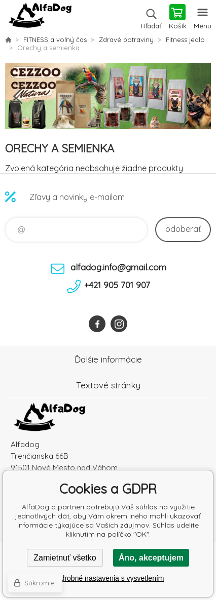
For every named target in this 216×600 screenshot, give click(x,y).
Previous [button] (17, 96)
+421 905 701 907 (117, 284)
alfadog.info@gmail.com (118, 267)
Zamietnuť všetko (64, 557)
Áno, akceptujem (151, 557)
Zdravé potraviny (126, 39)
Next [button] (198, 96)
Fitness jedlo (185, 39)
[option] (108, 96)
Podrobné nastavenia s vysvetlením (108, 578)
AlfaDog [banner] (40, 17)
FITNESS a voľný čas (55, 39)
